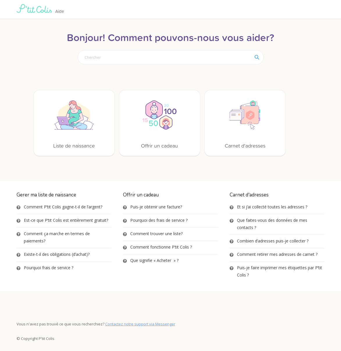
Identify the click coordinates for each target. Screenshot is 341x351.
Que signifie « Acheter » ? (154, 260)
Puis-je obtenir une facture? (156, 207)
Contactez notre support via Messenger (140, 324)
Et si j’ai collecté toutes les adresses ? (272, 207)
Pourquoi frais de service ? (48, 267)
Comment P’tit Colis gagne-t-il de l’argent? (63, 207)
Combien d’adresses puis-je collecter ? (272, 241)
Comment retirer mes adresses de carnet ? (277, 254)
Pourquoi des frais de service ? (159, 220)
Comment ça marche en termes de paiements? (57, 237)
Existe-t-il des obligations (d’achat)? (57, 254)
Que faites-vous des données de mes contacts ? (272, 223)
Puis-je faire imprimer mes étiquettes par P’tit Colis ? (279, 271)
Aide (59, 11)
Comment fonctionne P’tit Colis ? (161, 247)
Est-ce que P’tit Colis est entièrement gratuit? (66, 220)
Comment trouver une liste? (156, 233)
